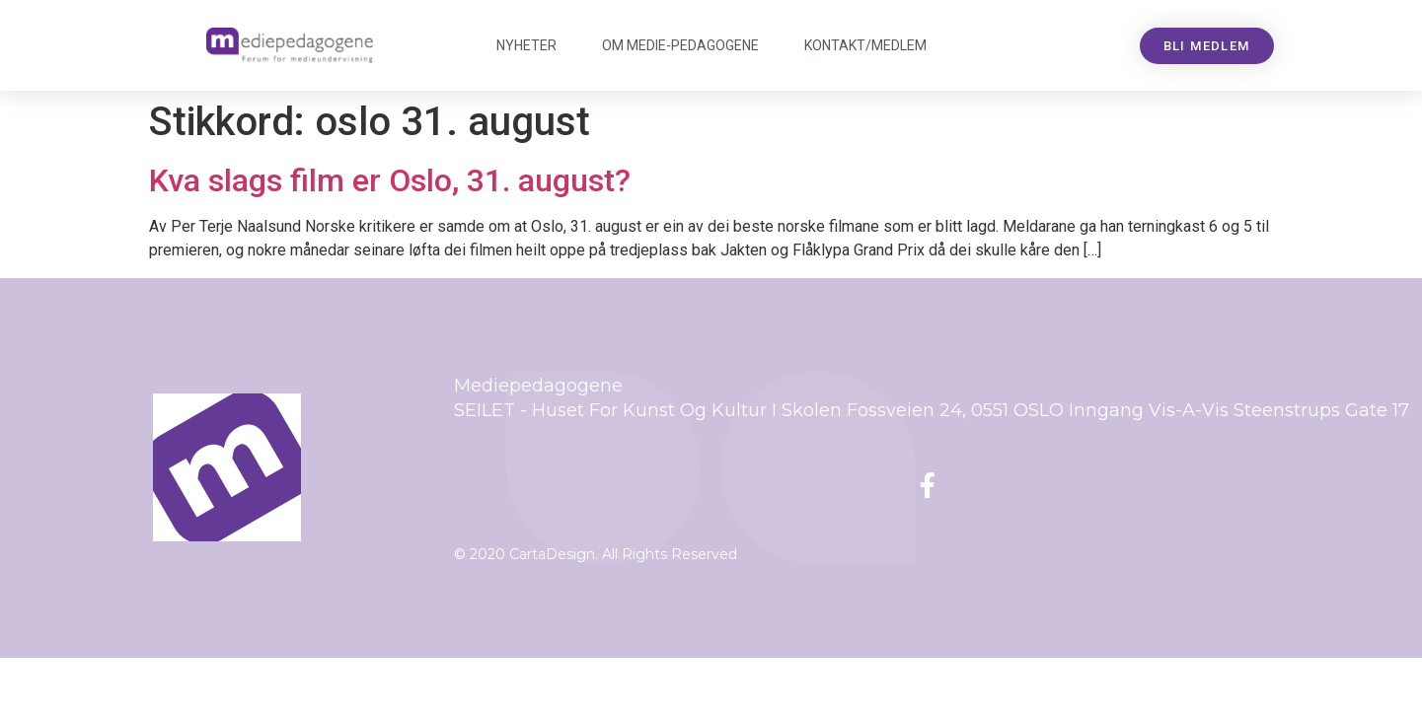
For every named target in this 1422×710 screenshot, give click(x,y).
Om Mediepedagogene (680, 45)
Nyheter (526, 45)
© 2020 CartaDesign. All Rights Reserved (595, 554)
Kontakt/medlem (865, 45)
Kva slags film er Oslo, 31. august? (390, 180)
